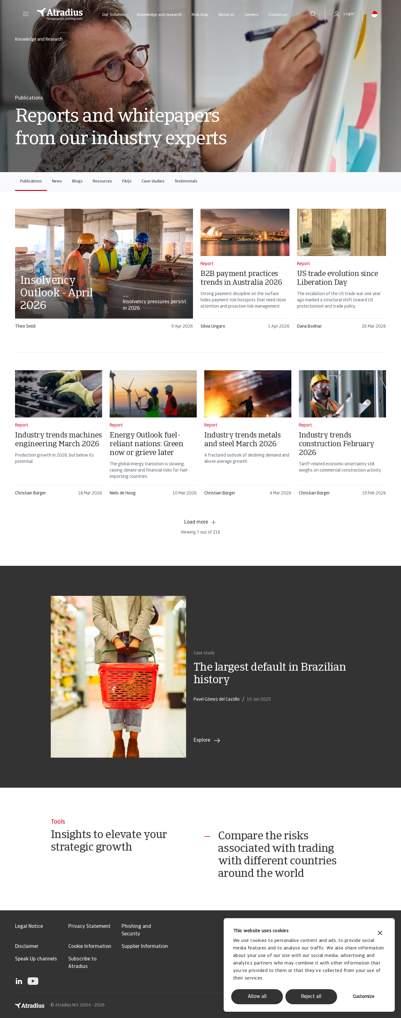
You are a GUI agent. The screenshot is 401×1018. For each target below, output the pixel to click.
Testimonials (185, 181)
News (57, 181)
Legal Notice (29, 926)
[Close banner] (380, 934)
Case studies (153, 181)
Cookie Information (89, 946)
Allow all (257, 996)
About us (226, 15)
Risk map (200, 15)
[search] (313, 14)
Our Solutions (114, 15)
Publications (31, 181)
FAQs (127, 181)
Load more (200, 522)
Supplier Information (145, 946)
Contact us (277, 15)
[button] (25, 14)
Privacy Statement (89, 926)
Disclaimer (27, 946)
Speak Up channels (36, 959)
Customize (363, 997)
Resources (102, 181)
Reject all (311, 996)
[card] (104, 272)
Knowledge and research (159, 15)
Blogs (77, 181)
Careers (251, 15)
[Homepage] (59, 14)
